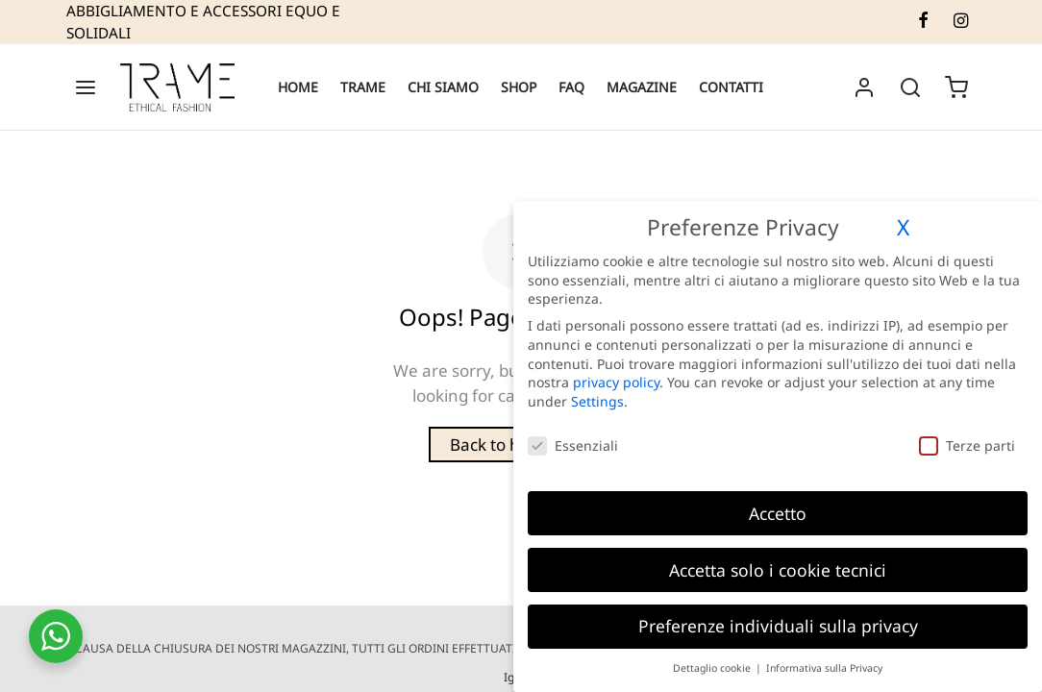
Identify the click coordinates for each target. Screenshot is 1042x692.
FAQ (571, 87)
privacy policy (616, 382)
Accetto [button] (777, 513)
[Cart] (956, 87)
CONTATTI (731, 87)
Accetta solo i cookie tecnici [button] (777, 569)
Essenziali (573, 445)
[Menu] (85, 87)
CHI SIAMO (443, 87)
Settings (597, 401)
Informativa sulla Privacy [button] (824, 668)
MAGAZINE (642, 87)
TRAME (362, 87)
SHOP (518, 87)
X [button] (903, 227)
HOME (298, 87)
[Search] (910, 87)
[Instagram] (961, 21)
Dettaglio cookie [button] (713, 668)
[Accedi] (864, 87)
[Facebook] (922, 21)
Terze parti (967, 445)
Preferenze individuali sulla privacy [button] (778, 625)
